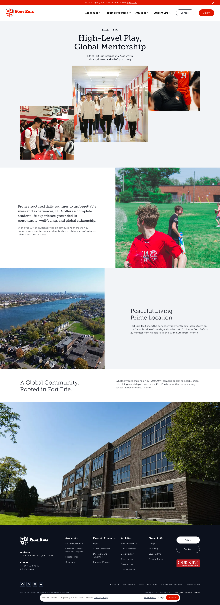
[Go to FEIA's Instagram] (28, 584)
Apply (206, 12)
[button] (93, 13)
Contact (185, 12)
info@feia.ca (27, 569)
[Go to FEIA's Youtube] (41, 584)
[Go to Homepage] (20, 13)
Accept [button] (172, 597)
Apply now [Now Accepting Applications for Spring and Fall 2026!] (132, 2)
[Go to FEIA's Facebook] (22, 584)
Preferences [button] (150, 597)
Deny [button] (161, 597)
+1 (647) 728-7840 (29, 565)
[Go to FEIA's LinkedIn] (35, 584)
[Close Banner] (213, 3)
